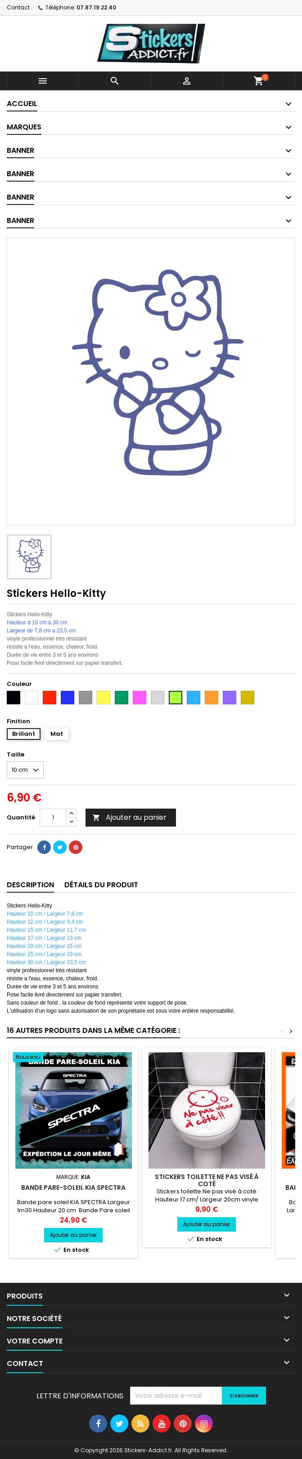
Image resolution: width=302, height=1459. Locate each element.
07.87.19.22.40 (96, 7)
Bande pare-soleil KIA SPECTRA (73, 1187)
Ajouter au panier (129, 817)
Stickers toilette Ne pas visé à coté (207, 1180)
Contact (18, 7)
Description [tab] (30, 885)
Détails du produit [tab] (101, 885)
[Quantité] (53, 818)
